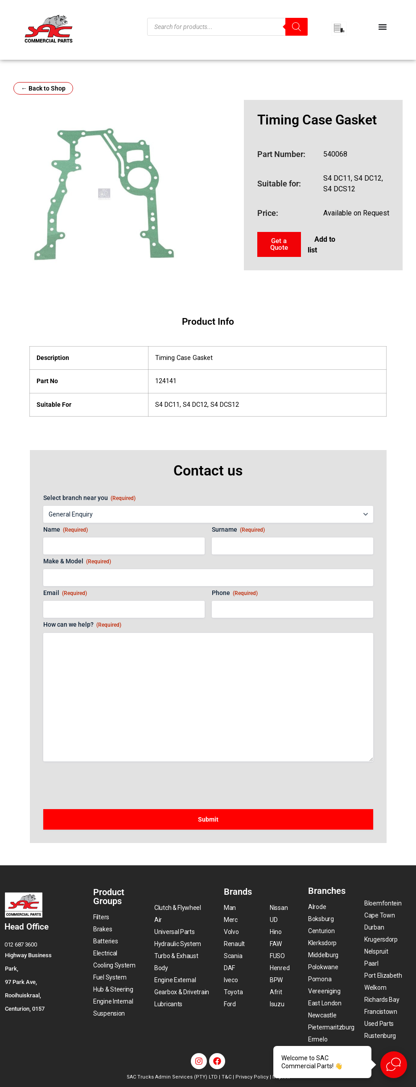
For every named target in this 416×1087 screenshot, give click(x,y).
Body (161, 967)
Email (65, 593)
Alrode (317, 906)
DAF (229, 967)
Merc (231, 919)
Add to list (321, 244)
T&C (226, 1077)
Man (230, 907)
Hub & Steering (113, 989)
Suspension (109, 1013)
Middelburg (323, 955)
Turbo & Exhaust (176, 955)
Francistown (380, 1011)
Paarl (371, 963)
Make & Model (77, 562)
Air (158, 919)
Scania (233, 955)
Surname (238, 530)
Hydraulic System (177, 943)
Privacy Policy (251, 1077)
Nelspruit (376, 951)
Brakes (102, 929)
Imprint (280, 1077)
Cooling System (114, 965)
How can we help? (82, 625)
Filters (101, 917)
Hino (276, 931)
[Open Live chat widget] (393, 1064)
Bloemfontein (382, 903)
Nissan (279, 907)
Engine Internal (113, 1001)
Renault (234, 943)
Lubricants (168, 1004)
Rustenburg (380, 1035)
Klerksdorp (322, 942)
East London (325, 1003)
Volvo (231, 931)
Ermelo (317, 1039)
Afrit (276, 992)
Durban (374, 927)
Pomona (319, 979)
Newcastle (322, 1015)
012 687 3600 (20, 944)
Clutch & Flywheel (177, 907)
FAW (276, 943)
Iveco (231, 980)
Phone (235, 593)
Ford (230, 1004)
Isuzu (277, 1004)
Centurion (321, 930)
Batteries (105, 941)
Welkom (375, 987)
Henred (279, 967)
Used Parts (379, 1023)
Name (65, 530)
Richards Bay (381, 999)
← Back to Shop (43, 88)
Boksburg (321, 918)
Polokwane (323, 967)
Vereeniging (324, 991)
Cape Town (379, 915)
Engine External (175, 980)
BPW (276, 980)
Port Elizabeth (383, 975)
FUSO (277, 955)
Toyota (233, 992)
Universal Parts (174, 931)
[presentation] (111, 781)
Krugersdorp (381, 939)
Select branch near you (89, 498)
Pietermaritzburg (331, 1027)
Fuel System (110, 977)
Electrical (105, 953)
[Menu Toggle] (382, 26)
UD (273, 919)
